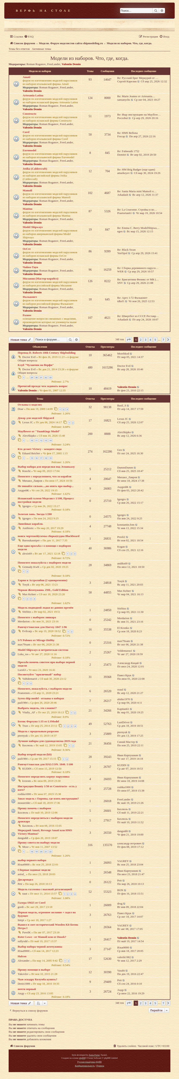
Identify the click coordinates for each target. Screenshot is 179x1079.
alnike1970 (123, 699)
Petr (20, 883)
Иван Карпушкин (127, 755)
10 (32, 440)
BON (120, 890)
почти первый (27, 989)
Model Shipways (33, 227)
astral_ (21, 874)
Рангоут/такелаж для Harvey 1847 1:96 (42, 627)
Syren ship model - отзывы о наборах (41, 698)
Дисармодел (25, 879)
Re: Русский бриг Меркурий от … (137, 78)
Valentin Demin (71, 64)
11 (36, 440)
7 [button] (163, 340)
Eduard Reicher (31, 453)
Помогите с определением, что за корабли (44, 476)
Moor (25, 846)
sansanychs (123, 99)
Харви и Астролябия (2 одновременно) (42, 580)
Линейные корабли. (30, 523)
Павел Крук (124, 675)
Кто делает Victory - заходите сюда (40, 449)
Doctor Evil (29, 357)
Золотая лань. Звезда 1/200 (35, 514)
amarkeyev (123, 173)
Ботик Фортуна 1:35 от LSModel (38, 721)
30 (36, 377)
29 (32, 377)
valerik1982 (124, 957)
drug (119, 903)
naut (24, 893)
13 (46, 440)
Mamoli (27, 190)
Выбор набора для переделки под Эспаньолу (46, 466)
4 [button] (150, 340)
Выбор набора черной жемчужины (40, 946)
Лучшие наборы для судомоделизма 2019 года (47, 741)
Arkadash (122, 194)
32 (46, 377)
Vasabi (121, 970)
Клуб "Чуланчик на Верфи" (36, 365)
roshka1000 (24, 794)
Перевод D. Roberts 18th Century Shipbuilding (47, 352)
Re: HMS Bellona (127, 132)
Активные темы (41, 48)
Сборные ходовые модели (34, 869)
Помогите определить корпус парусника (44, 776)
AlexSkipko (29, 435)
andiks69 (122, 563)
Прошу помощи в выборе (34, 969)
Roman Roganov (36, 64)
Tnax (25, 725)
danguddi (23, 838)
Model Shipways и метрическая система (43, 649)
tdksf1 (120, 301)
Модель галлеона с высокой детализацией (45, 889)
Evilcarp (27, 631)
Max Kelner (29, 594)
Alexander (24, 960)
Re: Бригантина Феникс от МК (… (138, 279)
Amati (26, 77)
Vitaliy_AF (28, 712)
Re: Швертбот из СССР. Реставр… (138, 316)
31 (41, 377)
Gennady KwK (30, 566)
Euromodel (29, 150)
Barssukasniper (31, 540)
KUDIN (27, 768)
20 (41, 851)
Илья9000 (24, 864)
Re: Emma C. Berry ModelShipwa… (138, 228)
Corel (26, 132)
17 (41, 458)
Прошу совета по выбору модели (39, 842)
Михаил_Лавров (32, 480)
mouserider (24, 802)
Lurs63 (22, 669)
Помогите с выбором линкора (37, 617)
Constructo (29, 113)
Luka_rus (23, 654)
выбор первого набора (32, 860)
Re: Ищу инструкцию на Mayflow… (139, 114)
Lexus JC (27, 422)
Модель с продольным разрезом (38, 731)
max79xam (24, 644)
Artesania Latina (33, 95)
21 (46, 851)
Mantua (27, 208)
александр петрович (129, 843)
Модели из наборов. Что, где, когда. (89, 58)
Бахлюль (27, 745)
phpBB (82, 1058)
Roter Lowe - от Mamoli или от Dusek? (42, 936)
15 (32, 458)
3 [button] (145, 340)
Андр (21, 993)
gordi (21, 907)
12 (41, 440)
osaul (120, 689)
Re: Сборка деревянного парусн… (137, 268)
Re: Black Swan (126, 249)
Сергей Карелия (126, 81)
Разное (27, 315)
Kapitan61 (123, 708)
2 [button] (140, 340)
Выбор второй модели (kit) (35, 754)
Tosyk (25, 584)
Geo (119, 449)
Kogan (121, 546)
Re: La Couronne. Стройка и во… (137, 209)
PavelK (26, 932)
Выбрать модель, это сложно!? (37, 708)
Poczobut (122, 118)
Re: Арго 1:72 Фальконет (132, 297)
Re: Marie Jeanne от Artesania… (136, 96)
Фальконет (30, 296)
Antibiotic (28, 528)
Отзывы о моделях (30, 404)
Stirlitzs (26, 611)
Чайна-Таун (30, 267)
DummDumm (125, 467)
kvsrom (26, 780)
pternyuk (23, 735)
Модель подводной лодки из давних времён (45, 607)
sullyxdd (22, 941)
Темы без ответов (19, 48)
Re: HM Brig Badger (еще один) (136, 169)
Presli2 (121, 537)
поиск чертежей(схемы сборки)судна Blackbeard (48, 536)
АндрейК (23, 490)
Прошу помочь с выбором (34, 808)
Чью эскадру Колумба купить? (37, 979)
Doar (20, 409)
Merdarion (24, 621)
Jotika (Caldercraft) (35, 168)
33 (50, 377)
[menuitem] (28, 36)
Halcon (22, 956)
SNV (120, 282)
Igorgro (26, 506)
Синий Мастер (126, 741)
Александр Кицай (128, 663)
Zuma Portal (94, 1055)
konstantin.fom (126, 524)
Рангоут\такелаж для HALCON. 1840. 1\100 (45, 764)
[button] (128, 339)
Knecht (26, 471)
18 (46, 458)
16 (36, 458)
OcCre (27, 248)
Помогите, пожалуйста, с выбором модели (45, 688)
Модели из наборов (40, 71)
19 (50, 458)
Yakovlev (23, 974)
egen (120, 231)
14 (50, 440)
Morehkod (123, 353)
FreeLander (53, 64)
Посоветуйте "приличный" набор (39, 674)
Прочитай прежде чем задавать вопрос (43, 386)
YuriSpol (122, 253)
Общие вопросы (27, 360)
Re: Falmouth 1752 (128, 151)
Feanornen (24, 693)
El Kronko (123, 627)
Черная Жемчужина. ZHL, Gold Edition (43, 590)
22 (50, 851)
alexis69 (27, 553)
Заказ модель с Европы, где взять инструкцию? (48, 798)
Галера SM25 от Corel (31, 902)
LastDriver (123, 722)
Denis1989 (24, 983)
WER (120, 271)
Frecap (121, 136)
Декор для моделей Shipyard (36, 418)
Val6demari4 (29, 678)
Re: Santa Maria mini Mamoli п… (137, 191)
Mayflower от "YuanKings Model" (39, 431)
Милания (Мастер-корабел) (40, 278)
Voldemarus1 (124, 650)
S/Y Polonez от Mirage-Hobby (36, 640)
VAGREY (123, 861)
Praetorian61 (124, 213)
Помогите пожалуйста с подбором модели (44, 562)
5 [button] (155, 340)
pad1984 (22, 702)
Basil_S (121, 405)
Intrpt (21, 920)
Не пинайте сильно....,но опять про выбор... (46, 486)
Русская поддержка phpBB (89, 1062)
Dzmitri (121, 154)
